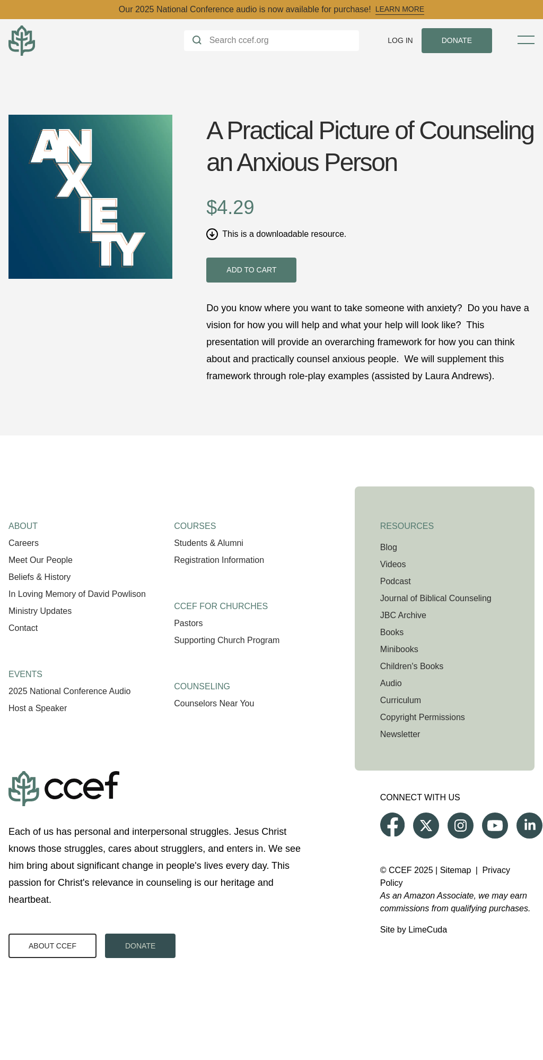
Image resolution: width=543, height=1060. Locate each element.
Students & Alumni (208, 543)
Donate (140, 946)
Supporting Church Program (226, 640)
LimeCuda (427, 929)
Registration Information (219, 560)
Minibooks (399, 649)
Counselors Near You (214, 703)
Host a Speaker (37, 708)
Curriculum (400, 700)
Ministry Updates (40, 611)
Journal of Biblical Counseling (436, 598)
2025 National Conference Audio (69, 691)
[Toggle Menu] (526, 40)
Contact (23, 627)
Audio (391, 683)
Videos (393, 564)
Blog (388, 547)
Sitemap (455, 870)
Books (392, 632)
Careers (23, 543)
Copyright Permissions (422, 717)
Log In (400, 40)
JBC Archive (403, 615)
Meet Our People (40, 560)
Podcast (395, 581)
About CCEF (52, 946)
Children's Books (412, 666)
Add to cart (251, 270)
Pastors (188, 623)
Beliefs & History (39, 577)
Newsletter (400, 734)
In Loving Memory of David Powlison (77, 594)
